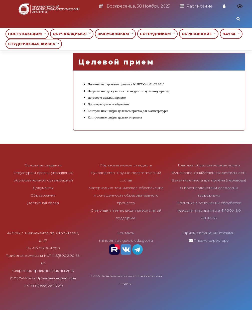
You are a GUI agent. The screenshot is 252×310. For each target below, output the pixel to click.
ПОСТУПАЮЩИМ (27, 33)
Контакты (126, 233)
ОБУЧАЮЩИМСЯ (72, 33)
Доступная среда (43, 203)
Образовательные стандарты (126, 165)
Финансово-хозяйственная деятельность (209, 172)
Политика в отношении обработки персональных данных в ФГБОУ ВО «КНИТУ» (209, 210)
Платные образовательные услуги (209, 165)
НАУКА (231, 33)
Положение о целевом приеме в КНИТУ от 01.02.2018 (126, 84)
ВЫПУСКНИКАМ (115, 33)
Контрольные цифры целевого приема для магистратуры (128, 111)
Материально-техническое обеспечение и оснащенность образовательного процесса (126, 195)
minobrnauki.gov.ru (116, 240)
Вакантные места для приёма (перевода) (209, 180)
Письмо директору (211, 240)
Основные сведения (43, 165)
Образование (43, 195)
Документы (43, 187)
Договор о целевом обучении (108, 104)
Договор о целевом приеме (107, 97)
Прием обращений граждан (208, 233)
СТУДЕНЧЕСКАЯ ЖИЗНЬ (33, 43)
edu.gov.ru (143, 240)
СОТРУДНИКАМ (157, 33)
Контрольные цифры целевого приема (115, 117)
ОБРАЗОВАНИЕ (199, 33)
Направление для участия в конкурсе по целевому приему (129, 91)
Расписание (196, 6)
